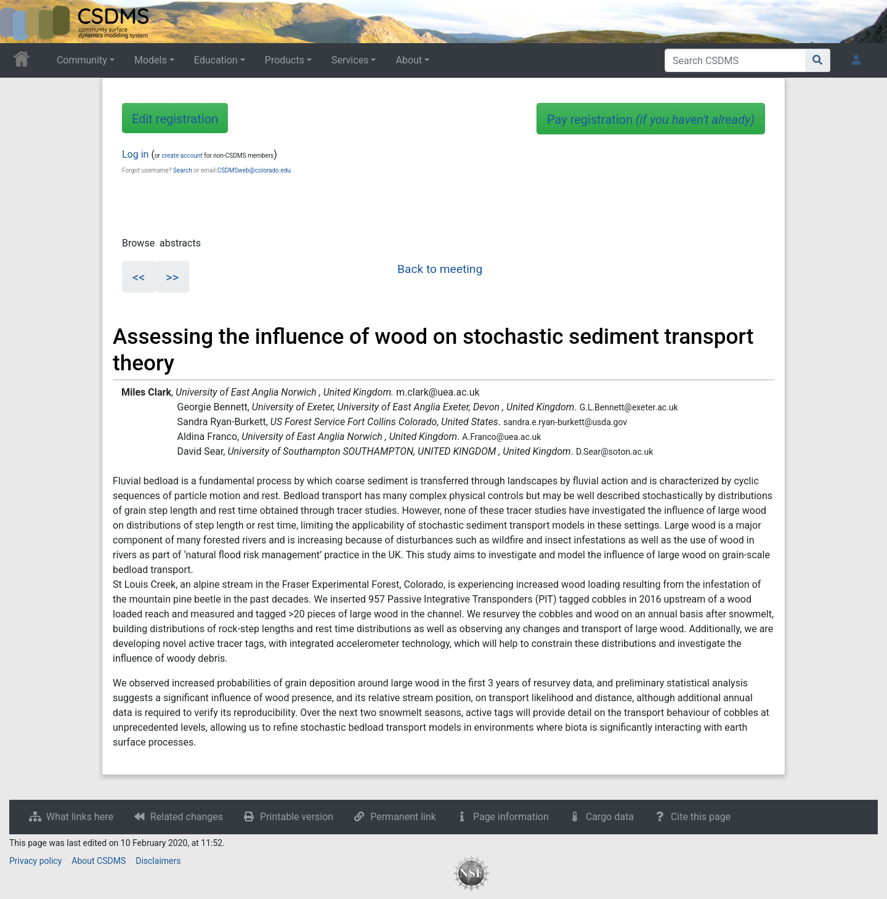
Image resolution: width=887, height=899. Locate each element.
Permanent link (403, 817)
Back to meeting (439, 269)
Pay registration (651, 119)
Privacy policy (35, 861)
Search (182, 170)
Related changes (186, 817)
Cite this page (701, 817)
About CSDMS (98, 861)
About (408, 60)
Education (216, 60)
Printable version (296, 817)
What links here (79, 817)
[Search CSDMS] (735, 60)
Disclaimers (158, 861)
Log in (135, 154)
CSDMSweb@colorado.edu (254, 170)
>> (172, 277)
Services (349, 60)
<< (138, 277)
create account (181, 155)
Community (82, 60)
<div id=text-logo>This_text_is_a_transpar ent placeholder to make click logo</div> (20, 21)
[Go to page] (817, 60)
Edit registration (175, 119)
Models (150, 60)
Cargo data (610, 817)
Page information (511, 817)
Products (284, 60)
